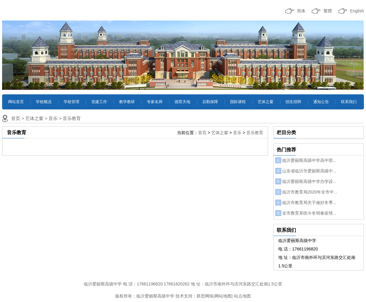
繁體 (327, 10)
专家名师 (154, 101)
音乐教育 (72, 118)
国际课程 (238, 101)
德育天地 (182, 101)
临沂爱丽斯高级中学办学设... (305, 181)
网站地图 (223, 296)
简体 (301, 10)
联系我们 (349, 101)
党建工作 (99, 101)
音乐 (53, 118)
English (357, 10)
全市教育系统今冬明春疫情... (305, 213)
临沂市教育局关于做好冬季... (305, 203)
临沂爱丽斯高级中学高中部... (305, 160)
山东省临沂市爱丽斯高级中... (305, 171)
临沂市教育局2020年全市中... (306, 192)
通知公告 (321, 101)
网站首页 (16, 101)
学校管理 (71, 101)
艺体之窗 (265, 101)
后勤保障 (210, 101)
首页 (15, 118)
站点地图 (242, 296)
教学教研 (127, 101)
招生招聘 (293, 101)
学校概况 (44, 101)
